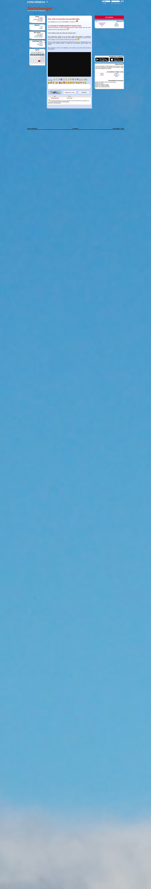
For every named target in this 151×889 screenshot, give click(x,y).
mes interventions (38, 36)
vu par (84, 37)
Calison (117, 73)
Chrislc (116, 24)
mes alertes (78, 37)
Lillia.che (102, 24)
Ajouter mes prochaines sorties (102, 86)
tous (42, 26)
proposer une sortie (38, 19)
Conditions (75, 128)
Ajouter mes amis (99, 83)
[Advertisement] (88, 8)
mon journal (40, 34)
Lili (102, 25)
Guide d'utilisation (32, 128)
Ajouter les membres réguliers (102, 85)
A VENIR (40, 18)
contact (41, 45)
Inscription (109, 17)
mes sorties (40, 20)
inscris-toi (53, 47)
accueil (41, 42)
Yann (116, 23)
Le (70, 96)
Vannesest (116, 75)
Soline (102, 73)
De (54, 96)
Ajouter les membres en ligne (102, 84)
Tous (96, 21)
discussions (40, 44)
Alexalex (116, 25)
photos (41, 28)
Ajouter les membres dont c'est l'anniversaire (105, 82)
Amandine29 (102, 23)
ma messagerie (39, 35)
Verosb (102, 75)
